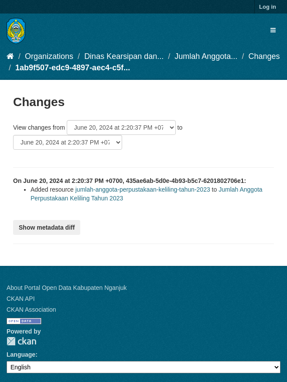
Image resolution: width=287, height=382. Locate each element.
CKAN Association (31, 309)
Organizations (49, 56)
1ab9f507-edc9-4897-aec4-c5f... (72, 67)
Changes (264, 56)
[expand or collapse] (273, 30)
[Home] (10, 56)
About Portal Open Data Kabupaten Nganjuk (67, 287)
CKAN (21, 341)
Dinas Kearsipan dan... (124, 56)
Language (21, 354)
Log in (267, 6)
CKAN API (21, 298)
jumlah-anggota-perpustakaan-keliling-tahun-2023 (142, 189)
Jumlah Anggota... (205, 56)
